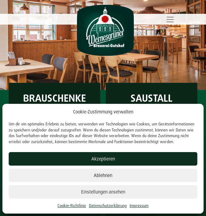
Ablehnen (103, 175)
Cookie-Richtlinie (71, 205)
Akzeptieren (103, 159)
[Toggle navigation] (170, 19)
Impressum (139, 205)
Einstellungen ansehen (103, 192)
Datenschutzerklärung (108, 205)
